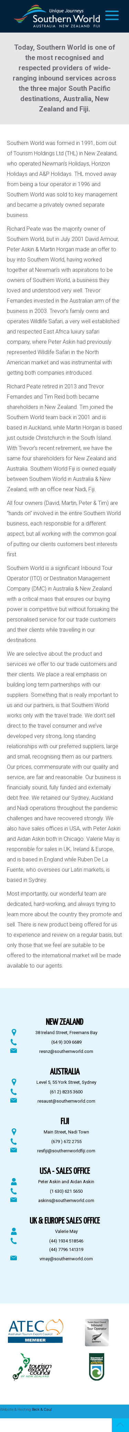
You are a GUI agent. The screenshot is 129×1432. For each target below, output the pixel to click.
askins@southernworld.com (66, 1200)
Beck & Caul (42, 1409)
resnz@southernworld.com (66, 1051)
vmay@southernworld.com (66, 1258)
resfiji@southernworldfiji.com (66, 1150)
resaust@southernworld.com (66, 1101)
